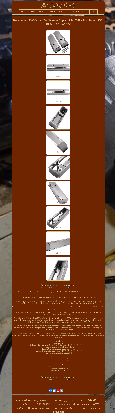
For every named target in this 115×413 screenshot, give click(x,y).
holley (20, 408)
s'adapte (43, 401)
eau (85, 401)
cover (18, 404)
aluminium (64, 404)
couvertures (94, 408)
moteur (26, 400)
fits (56, 401)
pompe (34, 408)
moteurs (86, 403)
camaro (41, 408)
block (79, 400)
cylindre (33, 404)
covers (99, 401)
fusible (65, 401)
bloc (27, 407)
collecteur (76, 404)
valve (96, 403)
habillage (35, 401)
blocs (76, 409)
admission (68, 408)
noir (60, 401)
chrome (47, 408)
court (80, 408)
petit (17, 400)
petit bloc (71, 401)
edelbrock (43, 404)
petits (85, 408)
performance (54, 404)
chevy (92, 400)
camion (54, 408)
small (60, 408)
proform (25, 404)
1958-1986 (50, 401)
